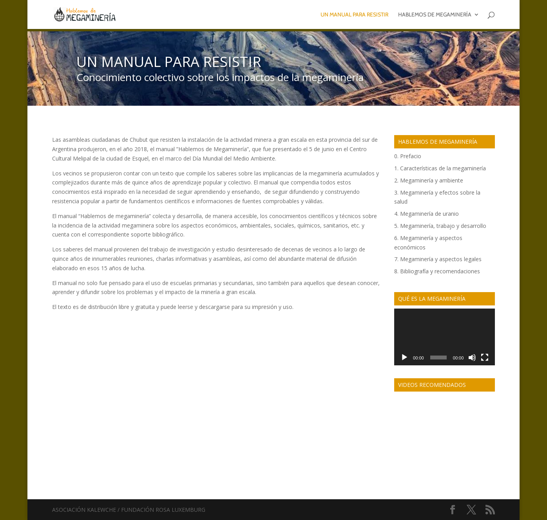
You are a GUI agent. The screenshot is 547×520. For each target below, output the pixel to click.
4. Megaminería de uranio (426, 213)
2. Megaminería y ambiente (428, 180)
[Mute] (472, 357)
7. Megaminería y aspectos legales (438, 259)
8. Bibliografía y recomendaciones (437, 271)
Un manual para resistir (354, 15)
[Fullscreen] (485, 357)
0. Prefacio (407, 156)
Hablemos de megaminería (434, 15)
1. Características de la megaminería (440, 168)
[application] (444, 337)
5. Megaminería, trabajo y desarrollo (440, 225)
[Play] (404, 357)
